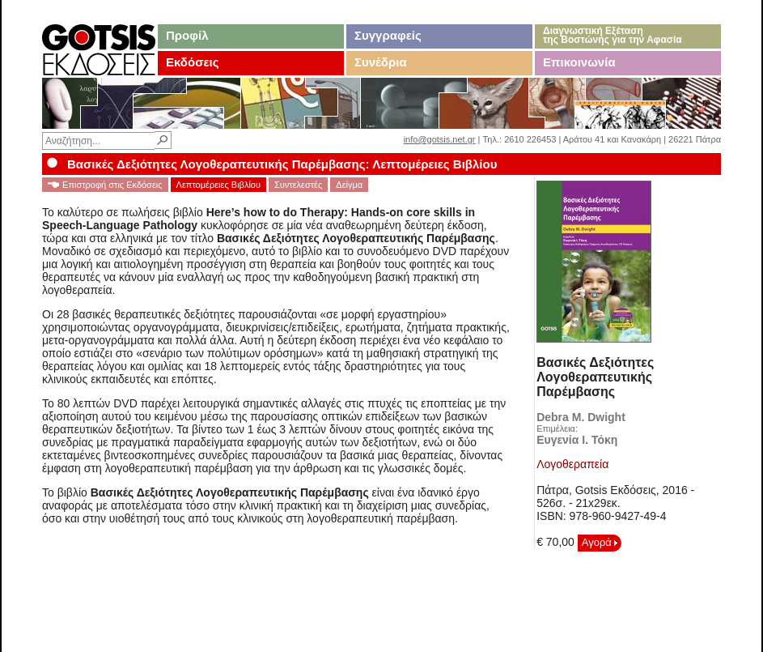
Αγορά (600, 542)
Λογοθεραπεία (572, 464)
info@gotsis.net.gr (440, 139)
